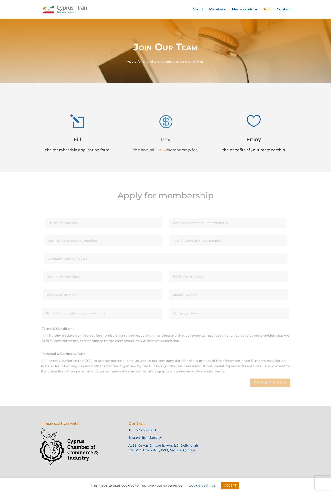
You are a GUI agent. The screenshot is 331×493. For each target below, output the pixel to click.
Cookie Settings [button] (202, 485)
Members (217, 9)
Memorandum (244, 9)
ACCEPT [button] (230, 485)
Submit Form (270, 383)
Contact (284, 9)
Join (267, 9)
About (197, 9)
